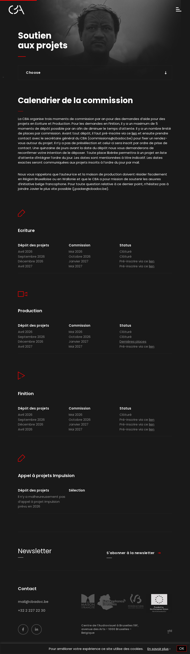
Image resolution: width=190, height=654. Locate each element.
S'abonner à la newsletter (131, 561)
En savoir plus (158, 648)
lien (134, 134)
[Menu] (178, 9)
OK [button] (181, 648)
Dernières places (133, 350)
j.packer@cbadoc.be (90, 189)
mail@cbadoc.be (33, 610)
